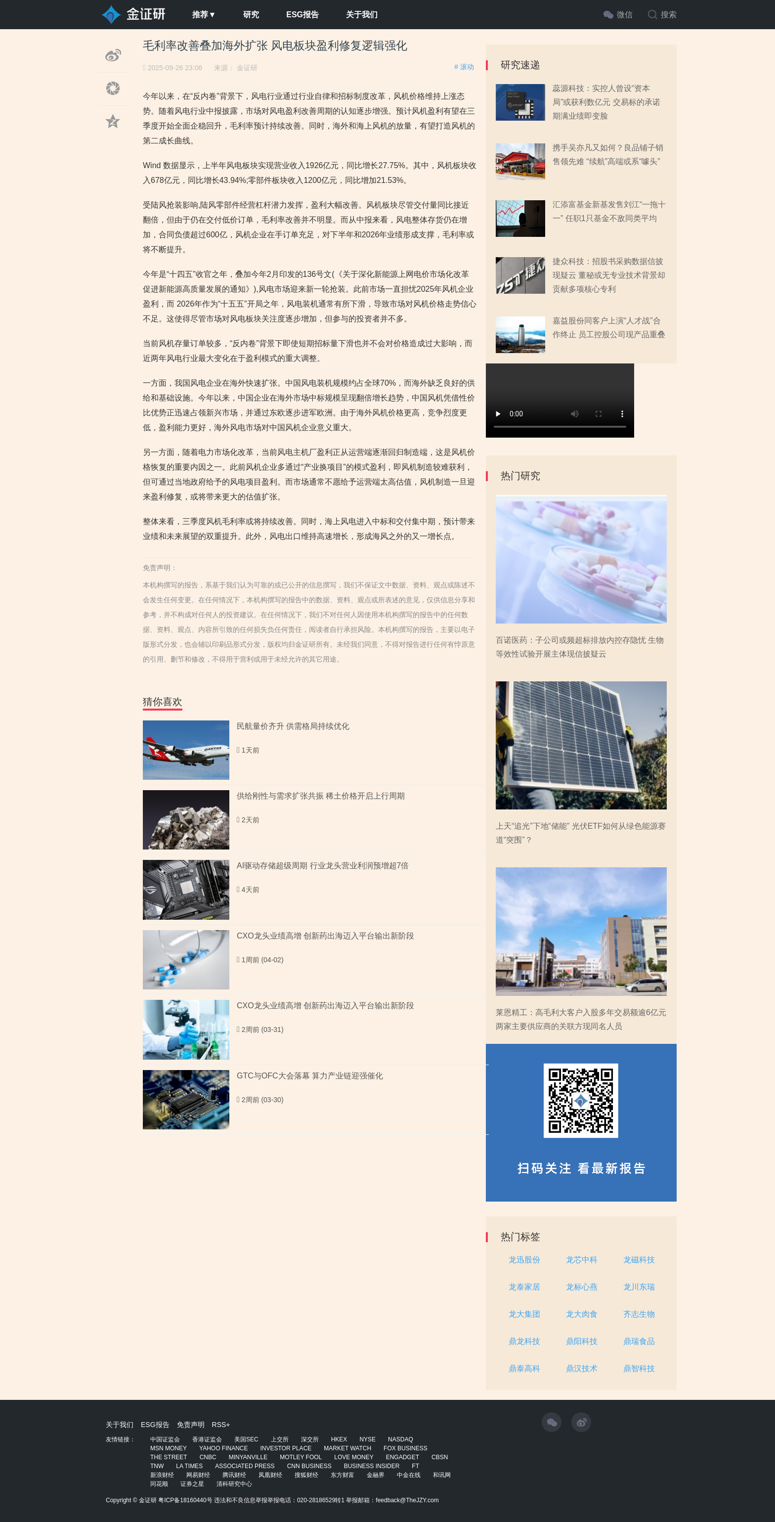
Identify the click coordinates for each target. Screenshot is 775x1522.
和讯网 (442, 1475)
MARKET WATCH (347, 1448)
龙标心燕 (582, 1287)
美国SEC (246, 1439)
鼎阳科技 (582, 1341)
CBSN (439, 1457)
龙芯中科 (582, 1259)
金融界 (376, 1475)
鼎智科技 (639, 1368)
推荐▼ (204, 14)
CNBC (208, 1457)
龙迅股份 (524, 1259)
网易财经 (198, 1475)
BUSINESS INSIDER (372, 1466)
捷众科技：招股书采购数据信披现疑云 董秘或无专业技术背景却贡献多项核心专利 (609, 275)
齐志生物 (639, 1314)
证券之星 (192, 1483)
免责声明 (191, 1425)
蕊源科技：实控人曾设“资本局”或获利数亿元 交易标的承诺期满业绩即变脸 (606, 102)
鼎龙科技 (524, 1341)
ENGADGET (402, 1457)
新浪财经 (162, 1475)
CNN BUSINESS (309, 1466)
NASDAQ (400, 1439)
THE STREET (168, 1457)
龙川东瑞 (639, 1287)
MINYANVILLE (248, 1457)
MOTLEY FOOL (301, 1457)
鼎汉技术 (582, 1368)
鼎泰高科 (524, 1368)
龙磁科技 (639, 1259)
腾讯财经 (234, 1475)
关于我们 (362, 14)
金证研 (247, 68)
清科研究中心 (234, 1483)
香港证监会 (207, 1439)
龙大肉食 (582, 1314)
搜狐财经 (306, 1475)
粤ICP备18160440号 (185, 1500)
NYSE (367, 1439)
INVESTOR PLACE (285, 1448)
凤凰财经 (270, 1475)
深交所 (310, 1439)
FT (415, 1466)
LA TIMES (189, 1466)
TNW (157, 1466)
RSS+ (221, 1425)
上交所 (280, 1439)
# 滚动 (464, 67)
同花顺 (159, 1483)
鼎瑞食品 (639, 1341)
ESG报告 (302, 14)
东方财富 (342, 1475)
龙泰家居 (524, 1287)
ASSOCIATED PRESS (244, 1466)
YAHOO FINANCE (223, 1448)
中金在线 (409, 1475)
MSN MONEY (168, 1448)
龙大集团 (524, 1314)
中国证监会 (165, 1439)
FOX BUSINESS (406, 1448)
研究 (251, 14)
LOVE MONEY (353, 1457)
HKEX (339, 1439)
